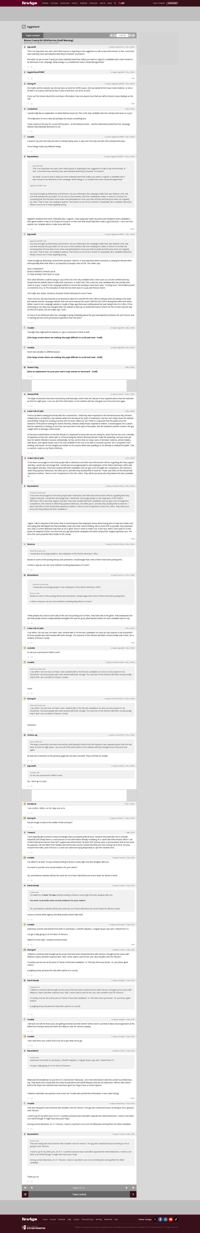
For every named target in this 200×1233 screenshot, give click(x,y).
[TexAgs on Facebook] (160, 1219)
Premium (83, 3)
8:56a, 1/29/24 (130, 544)
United (102, 3)
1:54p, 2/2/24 (130, 980)
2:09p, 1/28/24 (130, 328)
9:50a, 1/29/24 (130, 662)
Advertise (61, 1219)
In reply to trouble (117, 394)
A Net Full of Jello (35, 411)
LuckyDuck (32, 109)
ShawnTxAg (32, 367)
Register (162, 3)
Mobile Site (108, 1219)
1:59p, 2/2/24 (130, 1036)
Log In (155, 3)
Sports (75, 3)
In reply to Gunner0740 (116, 735)
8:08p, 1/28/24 (130, 367)
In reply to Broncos (117, 575)
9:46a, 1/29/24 (130, 648)
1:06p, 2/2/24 (130, 832)
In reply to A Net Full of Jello (114, 486)
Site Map (99, 1219)
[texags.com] (29, 3)
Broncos (31, 544)
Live (122, 3)
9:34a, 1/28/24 (130, 72)
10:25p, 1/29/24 (129, 804)
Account (53, 1219)
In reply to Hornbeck (116, 818)
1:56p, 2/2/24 (130, 1019)
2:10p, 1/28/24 (130, 347)
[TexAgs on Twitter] (155, 1219)
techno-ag (32, 735)
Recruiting (65, 3)
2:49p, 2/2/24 (130, 1134)
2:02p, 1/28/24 (130, 234)
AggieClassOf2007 (35, 72)
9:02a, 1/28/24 (130, 47)
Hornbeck (31, 804)
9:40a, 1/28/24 (130, 109)
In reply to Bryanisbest (116, 47)
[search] (115, 3)
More (110, 3)
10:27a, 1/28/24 (129, 156)
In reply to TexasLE (118, 858)
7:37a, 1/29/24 (130, 458)
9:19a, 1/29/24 (130, 628)
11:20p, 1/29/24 (129, 818)
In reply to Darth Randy (117, 925)
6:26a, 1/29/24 (130, 411)
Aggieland (33, 26)
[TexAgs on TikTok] (176, 1219)
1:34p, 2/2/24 (130, 885)
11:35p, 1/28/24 (129, 394)
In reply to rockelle (117, 766)
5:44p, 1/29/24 (130, 766)
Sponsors (93, 3)
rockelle (31, 648)
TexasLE (31, 832)
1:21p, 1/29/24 (130, 735)
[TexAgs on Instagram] (165, 1219)
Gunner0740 (32, 394)
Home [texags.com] (45, 1219)
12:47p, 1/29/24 (129, 699)
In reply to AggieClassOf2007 (114, 84)
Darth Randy (33, 885)
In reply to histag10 (118, 980)
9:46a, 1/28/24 (130, 137)
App (116, 1219)
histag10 (31, 83)
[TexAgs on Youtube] (170, 1219)
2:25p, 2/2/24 (130, 1103)
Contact (76, 1219)
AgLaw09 (31, 47)
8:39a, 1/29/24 (130, 486)
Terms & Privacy (87, 1219)
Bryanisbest (33, 156)
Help (69, 1219)
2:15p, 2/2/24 (130, 1051)
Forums (45, 3)
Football (54, 3)
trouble (30, 137)
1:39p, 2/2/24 (130, 925)
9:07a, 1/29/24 (130, 575)
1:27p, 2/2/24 (130, 858)
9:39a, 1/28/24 (130, 84)
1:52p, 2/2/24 (130, 950)
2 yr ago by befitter (53, 43)
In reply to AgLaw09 (117, 72)
